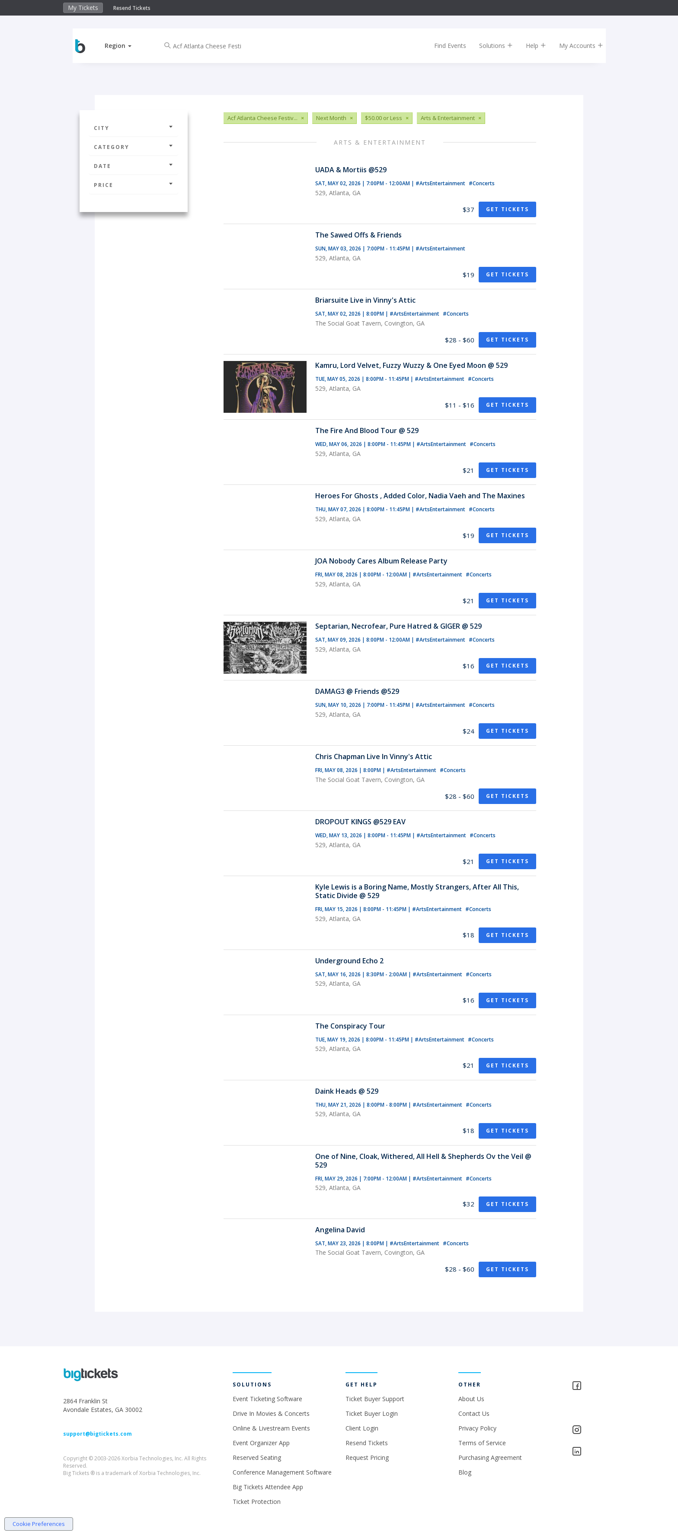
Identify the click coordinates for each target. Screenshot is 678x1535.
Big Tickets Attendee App (268, 1487)
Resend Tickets (131, 8)
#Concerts (482, 183)
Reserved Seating (257, 1457)
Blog (464, 1472)
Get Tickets (507, 209)
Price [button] (133, 185)
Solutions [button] (490, 45)
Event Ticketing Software (267, 1399)
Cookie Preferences (39, 1524)
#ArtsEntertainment (441, 183)
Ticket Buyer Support (374, 1399)
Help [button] (530, 45)
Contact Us (473, 1413)
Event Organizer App (261, 1443)
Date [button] (133, 166)
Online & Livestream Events (271, 1428)
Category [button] (133, 147)
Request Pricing (367, 1457)
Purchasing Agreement (490, 1457)
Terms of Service (482, 1443)
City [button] (133, 128)
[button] (124, 45)
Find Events (445, 45)
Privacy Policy (477, 1428)
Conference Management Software (282, 1472)
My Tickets (83, 7)
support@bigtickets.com (97, 1433)
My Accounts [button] (575, 45)
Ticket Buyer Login (371, 1413)
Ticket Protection (257, 1501)
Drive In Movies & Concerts (271, 1413)
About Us (471, 1399)
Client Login (361, 1428)
